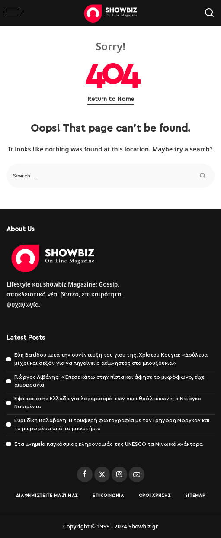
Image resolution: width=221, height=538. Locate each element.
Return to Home (110, 99)
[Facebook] (85, 474)
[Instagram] (119, 474)
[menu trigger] (17, 13)
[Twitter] (102, 474)
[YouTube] (136, 474)
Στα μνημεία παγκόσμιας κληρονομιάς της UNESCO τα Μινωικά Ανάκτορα (108, 444)
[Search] (209, 13)
